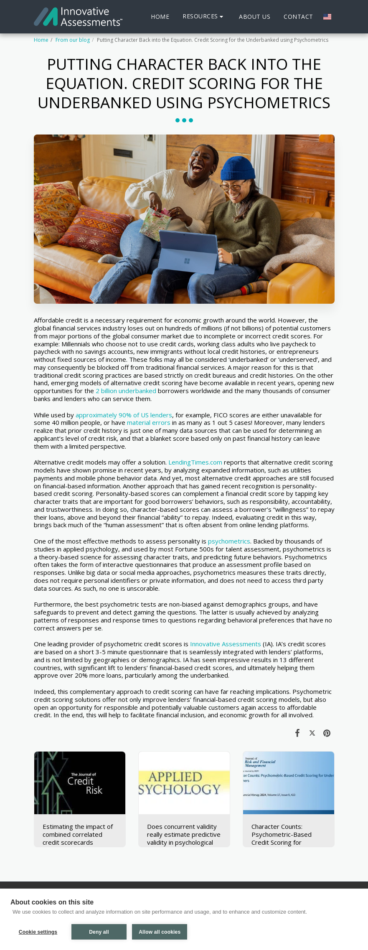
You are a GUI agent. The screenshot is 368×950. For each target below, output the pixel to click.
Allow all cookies (160, 932)
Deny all (99, 932)
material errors (148, 422)
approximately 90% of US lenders (124, 415)
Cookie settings (38, 932)
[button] (204, 16)
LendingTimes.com (195, 462)
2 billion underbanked (126, 390)
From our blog (73, 39)
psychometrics (229, 541)
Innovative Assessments (225, 644)
